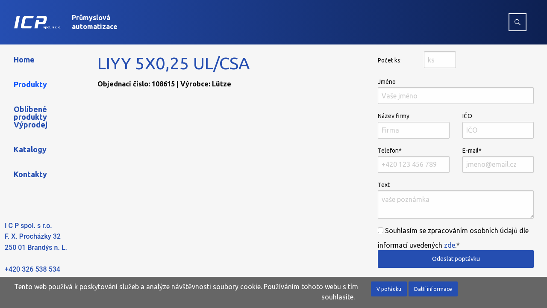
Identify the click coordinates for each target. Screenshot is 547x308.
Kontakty (30, 174)
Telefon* (413, 160)
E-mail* (498, 160)
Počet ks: (390, 60)
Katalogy (30, 149)
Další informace (433, 289)
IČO (498, 125)
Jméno (456, 91)
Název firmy (413, 125)
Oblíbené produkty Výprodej (30, 117)
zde (449, 245)
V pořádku (388, 289)
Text (456, 200)
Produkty (30, 84)
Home (24, 59)
